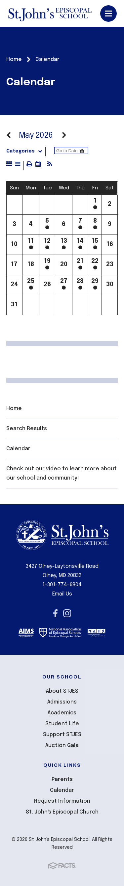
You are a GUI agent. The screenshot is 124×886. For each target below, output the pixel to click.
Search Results (26, 428)
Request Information (62, 801)
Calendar (18, 449)
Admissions (62, 702)
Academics (62, 713)
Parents (62, 779)
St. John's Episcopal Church (62, 812)
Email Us (62, 594)
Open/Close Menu (108, 13)
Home (14, 408)
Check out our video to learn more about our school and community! (61, 473)
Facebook (55, 613)
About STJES (62, 691)
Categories (25, 151)
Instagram (67, 613)
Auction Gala (62, 745)
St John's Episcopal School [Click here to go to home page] (50, 13)
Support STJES (62, 734)
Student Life (62, 724)
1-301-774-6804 (62, 585)
